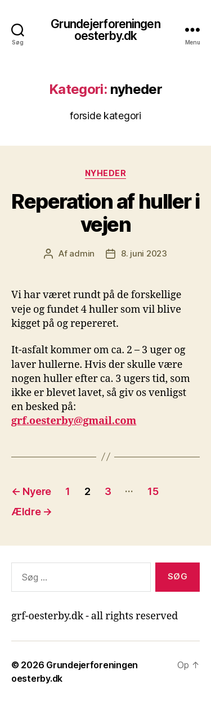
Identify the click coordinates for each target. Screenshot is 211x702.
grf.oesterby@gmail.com (73, 421)
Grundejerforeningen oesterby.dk (105, 30)
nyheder (106, 173)
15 (152, 491)
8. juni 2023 (144, 253)
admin (82, 253)
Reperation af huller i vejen (105, 213)
